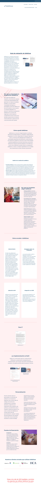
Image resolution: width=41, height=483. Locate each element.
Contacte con (30, 4)
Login (36, 7)
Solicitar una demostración (29, 7)
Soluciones (26, 4)
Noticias (35, 4)
